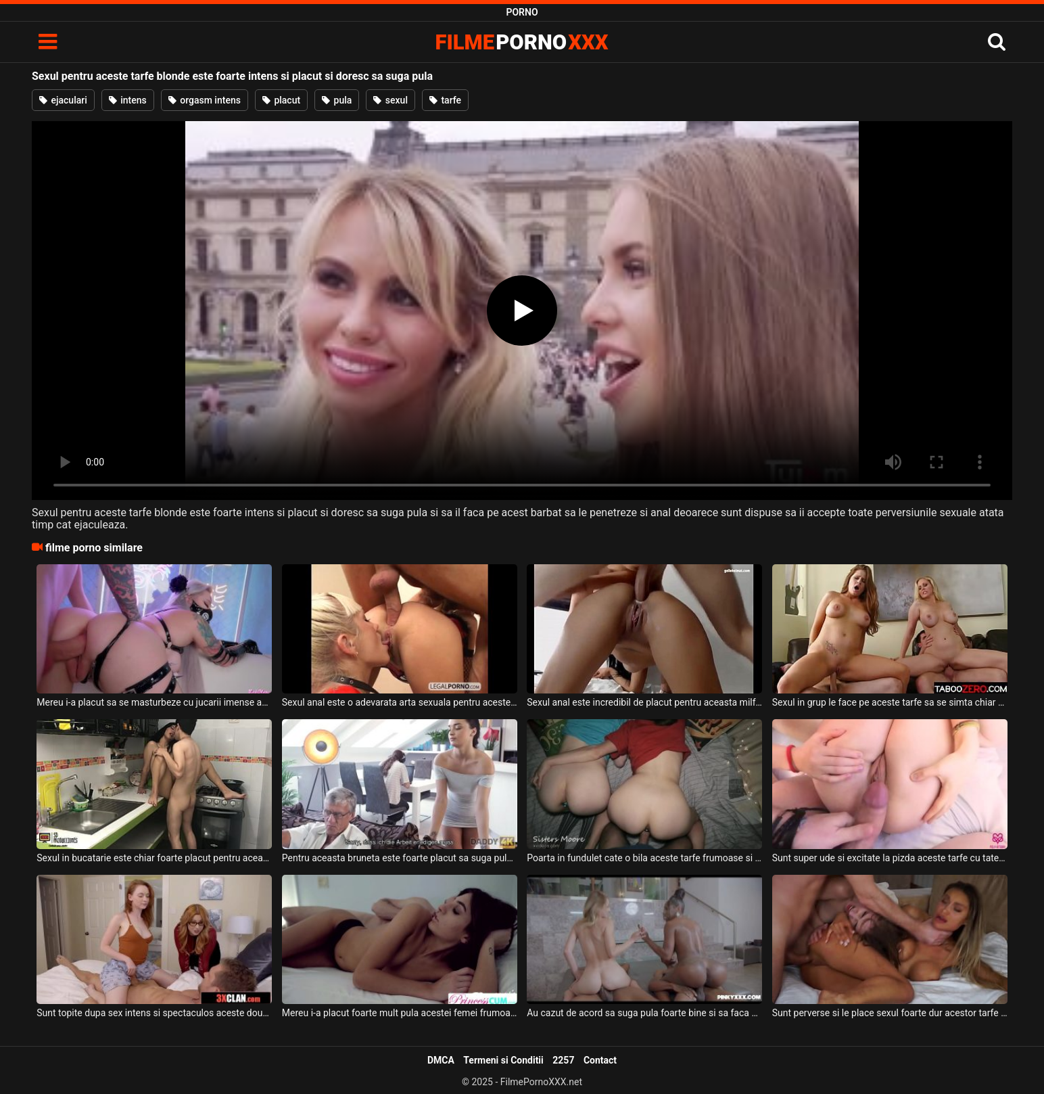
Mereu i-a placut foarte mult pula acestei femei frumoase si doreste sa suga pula (399, 1012)
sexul (390, 100)
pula (337, 100)
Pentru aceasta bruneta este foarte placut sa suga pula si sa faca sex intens (399, 857)
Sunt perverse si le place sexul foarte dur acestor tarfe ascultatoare (889, 1012)
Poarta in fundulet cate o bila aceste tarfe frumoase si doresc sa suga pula (644, 857)
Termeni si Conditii (503, 1060)
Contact (600, 1060)
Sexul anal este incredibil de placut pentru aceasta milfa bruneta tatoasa (644, 702)
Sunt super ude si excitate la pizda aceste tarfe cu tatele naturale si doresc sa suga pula (889, 857)
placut (281, 100)
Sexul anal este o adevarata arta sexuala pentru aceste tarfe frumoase (399, 702)
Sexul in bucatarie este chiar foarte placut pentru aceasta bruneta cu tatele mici (154, 857)
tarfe (445, 100)
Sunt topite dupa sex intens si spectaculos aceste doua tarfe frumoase (154, 1012)
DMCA (440, 1060)
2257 (563, 1060)
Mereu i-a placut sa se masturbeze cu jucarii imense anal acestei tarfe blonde (154, 702)
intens (128, 100)
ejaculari (63, 100)
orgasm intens (204, 100)
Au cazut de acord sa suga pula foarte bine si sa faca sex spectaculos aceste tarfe (644, 1012)
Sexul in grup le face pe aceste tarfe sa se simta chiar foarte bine (889, 702)
